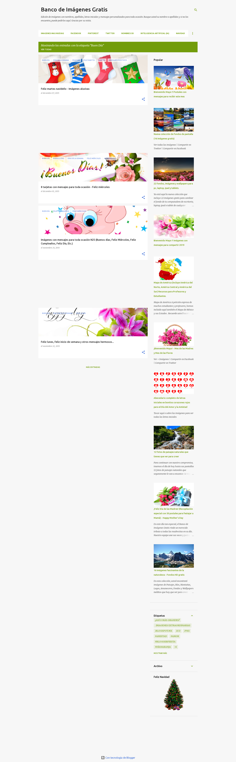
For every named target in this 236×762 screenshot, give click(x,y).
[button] (143, 99)
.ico (178, 630)
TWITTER (110, 33)
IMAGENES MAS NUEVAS (52, 33)
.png (187, 630)
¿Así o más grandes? (167, 620)
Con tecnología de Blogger (118, 757)
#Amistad (161, 636)
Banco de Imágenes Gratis (74, 9)
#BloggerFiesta (165, 641)
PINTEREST (93, 33)
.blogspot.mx (163, 630)
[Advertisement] (91, 129)
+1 (175, 647)
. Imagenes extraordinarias (172, 625)
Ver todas (46, 49)
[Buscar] (196, 10)
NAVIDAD (180, 33)
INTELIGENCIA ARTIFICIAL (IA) (155, 33)
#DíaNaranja (163, 647)
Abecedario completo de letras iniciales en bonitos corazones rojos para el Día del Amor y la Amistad (172, 402)
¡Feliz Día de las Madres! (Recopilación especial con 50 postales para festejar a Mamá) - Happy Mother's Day (173, 513)
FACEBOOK (76, 33)
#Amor (175, 636)
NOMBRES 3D (127, 33)
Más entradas (93, 367)
